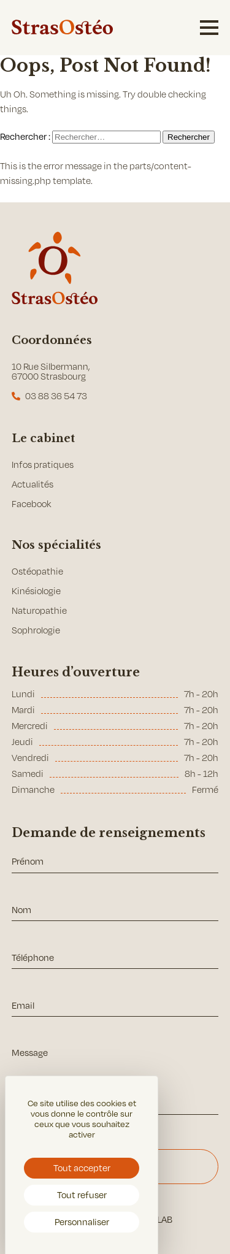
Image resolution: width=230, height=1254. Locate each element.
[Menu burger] (209, 27)
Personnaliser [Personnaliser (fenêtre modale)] (82, 1221)
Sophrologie (36, 630)
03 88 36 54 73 (56, 396)
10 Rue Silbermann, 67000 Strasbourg (51, 371)
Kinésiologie (36, 591)
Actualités (32, 484)
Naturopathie (39, 610)
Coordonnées (52, 340)
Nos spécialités (56, 545)
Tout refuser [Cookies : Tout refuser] (82, 1194)
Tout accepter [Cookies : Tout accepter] (81, 1167)
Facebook (31, 504)
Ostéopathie (37, 571)
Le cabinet (43, 438)
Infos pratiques (43, 464)
